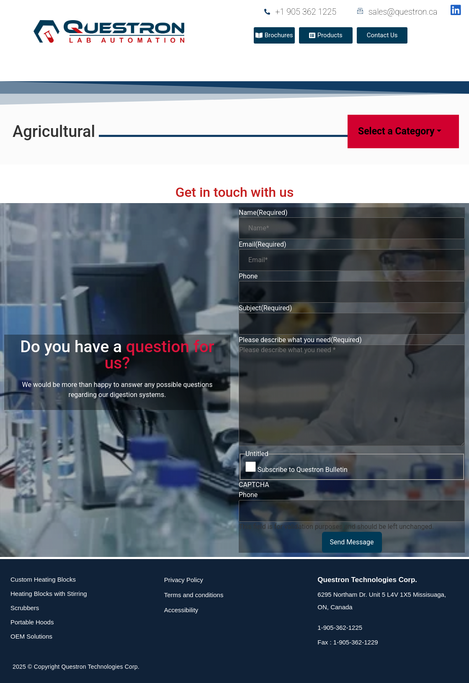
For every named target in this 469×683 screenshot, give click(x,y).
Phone (248, 276)
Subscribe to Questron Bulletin (303, 470)
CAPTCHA (254, 485)
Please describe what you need (300, 340)
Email (262, 244)
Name (263, 212)
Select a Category (399, 131)
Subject (265, 308)
